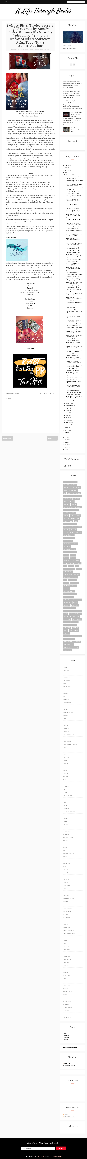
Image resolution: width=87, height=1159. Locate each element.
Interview (76, 560)
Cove (65, 521)
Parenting (67, 585)
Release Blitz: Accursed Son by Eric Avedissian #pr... (74, 328)
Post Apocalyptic (69, 591)
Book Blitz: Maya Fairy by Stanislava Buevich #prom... (74, 223)
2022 (66, 172)
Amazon (30, 301)
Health (75, 543)
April (67, 417)
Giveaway (31, 49)
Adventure (73, 482)
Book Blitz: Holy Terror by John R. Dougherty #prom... (74, 290)
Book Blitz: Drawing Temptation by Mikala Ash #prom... (73, 316)
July (67, 410)
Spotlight (76, 616)
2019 (66, 432)
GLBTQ (65, 535)
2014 (66, 444)
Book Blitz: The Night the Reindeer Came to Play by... (73, 200)
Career (74, 504)
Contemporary (75, 515)
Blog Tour (71, 493)
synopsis (75, 622)
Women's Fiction (69, 636)
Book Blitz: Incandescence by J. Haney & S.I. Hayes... (74, 294)
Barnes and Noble (30, 303)
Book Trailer (68, 498)
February (68, 422)
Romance (46, 49)
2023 (66, 170)
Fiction (66, 532)
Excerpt (66, 529)
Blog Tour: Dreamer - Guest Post (76, 130)
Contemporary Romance (71, 518)
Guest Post (67, 543)
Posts (65, 1114)
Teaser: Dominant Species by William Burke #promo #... (73, 286)
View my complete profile (69, 1065)
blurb (78, 493)
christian (75, 510)
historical (67, 546)
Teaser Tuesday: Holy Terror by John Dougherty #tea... (74, 365)
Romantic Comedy (69, 608)
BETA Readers (73, 490)
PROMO (35, 49)
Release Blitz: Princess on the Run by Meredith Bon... (74, 347)
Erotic (26, 49)
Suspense (67, 622)
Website (30, 286)
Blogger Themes (57, 1156)
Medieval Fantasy (69, 568)
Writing (78, 636)
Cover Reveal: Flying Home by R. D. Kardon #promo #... (74, 369)
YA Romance (67, 647)
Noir (65, 580)
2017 (66, 437)
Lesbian (78, 563)
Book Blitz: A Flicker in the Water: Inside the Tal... (73, 227)
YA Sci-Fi (75, 647)
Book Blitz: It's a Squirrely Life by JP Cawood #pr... (74, 378)
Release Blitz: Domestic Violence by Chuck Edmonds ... (74, 302)
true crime (67, 627)
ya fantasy (77, 641)
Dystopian (67, 526)
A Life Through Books (43, 11)
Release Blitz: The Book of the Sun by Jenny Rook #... (74, 275)
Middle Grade (68, 574)
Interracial (67, 560)
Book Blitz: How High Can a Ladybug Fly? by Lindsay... (73, 264)
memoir (79, 568)
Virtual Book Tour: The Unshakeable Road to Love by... (73, 374)
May (67, 415)
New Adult (67, 577)
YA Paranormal (68, 644)
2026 (66, 163)
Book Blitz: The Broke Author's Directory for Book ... (74, 203)
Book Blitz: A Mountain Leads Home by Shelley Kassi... (73, 389)
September (69, 405)
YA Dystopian (68, 641)
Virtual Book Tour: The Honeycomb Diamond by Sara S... (73, 239)
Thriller (73, 625)
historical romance (70, 552)
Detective (67, 524)
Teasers (66, 625)
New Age (74, 577)
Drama (74, 524)
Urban (65, 630)
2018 (66, 435)
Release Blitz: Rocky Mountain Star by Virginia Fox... (74, 306)
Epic (73, 526)
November (69, 401)
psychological (68, 596)
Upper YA (75, 627)
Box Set (76, 498)
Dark (76, 521)
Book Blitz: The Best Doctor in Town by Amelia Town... (74, 339)
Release (78, 599)
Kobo (30, 306)
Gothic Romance (69, 538)
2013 (66, 447)
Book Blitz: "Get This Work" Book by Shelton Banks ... (73, 211)
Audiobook (76, 487)
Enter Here (30, 348)
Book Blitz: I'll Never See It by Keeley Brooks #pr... (73, 354)
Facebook (30, 288)
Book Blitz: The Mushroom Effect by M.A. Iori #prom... (73, 385)
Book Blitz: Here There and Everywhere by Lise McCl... (73, 279)
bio (65, 493)
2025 (66, 165)
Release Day (41, 49)
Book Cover (67, 496)
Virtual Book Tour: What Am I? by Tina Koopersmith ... (74, 271)
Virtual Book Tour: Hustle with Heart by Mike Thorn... (74, 397)
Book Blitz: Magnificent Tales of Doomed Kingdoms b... (73, 393)
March (68, 420)
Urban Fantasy (74, 630)
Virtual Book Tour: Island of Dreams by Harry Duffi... (73, 343)
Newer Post (7, 438)
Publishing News (69, 599)
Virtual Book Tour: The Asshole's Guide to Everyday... (74, 297)
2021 (66, 428)
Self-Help (78, 613)
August (68, 408)
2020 (66, 430)
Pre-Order (67, 594)
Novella (66, 582)
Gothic (71, 535)
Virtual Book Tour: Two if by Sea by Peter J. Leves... (74, 177)
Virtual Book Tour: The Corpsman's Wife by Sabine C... (74, 256)
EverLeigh (67, 1063)
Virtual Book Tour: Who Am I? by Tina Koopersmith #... (73, 324)
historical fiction (69, 549)
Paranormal (74, 582)
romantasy (74, 605)
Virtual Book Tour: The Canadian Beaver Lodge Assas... (73, 219)
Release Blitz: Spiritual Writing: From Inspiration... (74, 382)
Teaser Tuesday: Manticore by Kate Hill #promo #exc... (74, 231)
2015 (66, 442)
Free (71, 532)
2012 (66, 449)
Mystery (76, 574)
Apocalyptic (67, 487)
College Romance (69, 512)
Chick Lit (78, 507)
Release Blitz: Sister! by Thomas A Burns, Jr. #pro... (73, 362)
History (66, 554)
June (67, 413)
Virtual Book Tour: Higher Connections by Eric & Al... (73, 358)
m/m (77, 566)
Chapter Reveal (68, 507)
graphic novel (68, 540)
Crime (70, 521)
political (66, 588)
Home (65, 1033)
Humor (72, 557)
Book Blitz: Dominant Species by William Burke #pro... (74, 247)
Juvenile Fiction (69, 563)
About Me (66, 1035)
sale (79, 611)
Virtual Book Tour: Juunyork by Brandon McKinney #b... (74, 335)
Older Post (52, 438)
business (66, 504)
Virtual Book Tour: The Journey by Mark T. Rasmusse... (74, 350)
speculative (67, 616)
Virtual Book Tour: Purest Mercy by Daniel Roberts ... (73, 267)
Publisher (30, 308)
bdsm (65, 490)
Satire (66, 613)
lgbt (65, 566)
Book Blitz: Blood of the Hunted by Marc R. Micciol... (74, 188)
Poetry (74, 585)
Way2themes (40, 1156)
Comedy (66, 515)
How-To (66, 557)
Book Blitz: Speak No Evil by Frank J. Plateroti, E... (73, 260)
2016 (66, 440)
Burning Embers (69, 501)
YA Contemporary (69, 639)
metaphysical (68, 571)
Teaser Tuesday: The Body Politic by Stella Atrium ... (73, 192)
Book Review (77, 496)
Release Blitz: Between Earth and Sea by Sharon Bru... (73, 251)
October (68, 403)
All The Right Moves (70, 484)
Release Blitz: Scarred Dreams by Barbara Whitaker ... (74, 332)
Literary (71, 566)
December (69, 174)
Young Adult (67, 650)
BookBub (30, 295)
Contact (66, 1037)
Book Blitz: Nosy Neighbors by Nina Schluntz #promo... (74, 244)
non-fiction (72, 580)
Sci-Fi (71, 613)
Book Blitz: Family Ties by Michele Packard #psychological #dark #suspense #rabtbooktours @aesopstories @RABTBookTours (73, 104)
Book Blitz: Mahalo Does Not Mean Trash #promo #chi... (73, 196)
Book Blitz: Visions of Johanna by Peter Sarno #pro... (74, 207)
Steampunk (67, 619)
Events (66, 1039)
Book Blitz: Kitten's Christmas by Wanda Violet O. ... (74, 235)
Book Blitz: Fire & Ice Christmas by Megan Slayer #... (74, 311)
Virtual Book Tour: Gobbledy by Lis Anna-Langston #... (74, 282)
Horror (73, 554)
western (66, 633)
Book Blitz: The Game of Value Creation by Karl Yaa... (74, 185)
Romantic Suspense (70, 611)
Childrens (67, 510)
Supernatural (77, 619)
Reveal (75, 602)
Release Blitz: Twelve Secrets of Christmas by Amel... (74, 320)
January (68, 425)
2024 (66, 168)
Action (66, 482)
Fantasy (73, 529)
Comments (67, 1116)
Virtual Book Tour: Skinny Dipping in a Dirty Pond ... (73, 215)
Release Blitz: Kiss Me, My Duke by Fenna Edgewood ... (74, 181)
